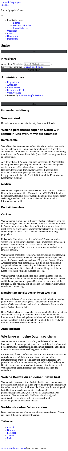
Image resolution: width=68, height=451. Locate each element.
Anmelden (12, 85)
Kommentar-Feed (15, 90)
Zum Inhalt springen (11, 2)
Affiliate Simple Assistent (31, 95)
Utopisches (12, 36)
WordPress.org (14, 92)
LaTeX (10, 33)
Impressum (12, 38)
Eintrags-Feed (13, 87)
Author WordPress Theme (13, 448)
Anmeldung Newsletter (12, 64)
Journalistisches (20, 28)
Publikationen (13, 20)
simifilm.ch (6, 5)
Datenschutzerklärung (33, 67)
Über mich (12, 31)
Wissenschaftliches (22, 25)
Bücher (16, 23)
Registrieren (13, 82)
